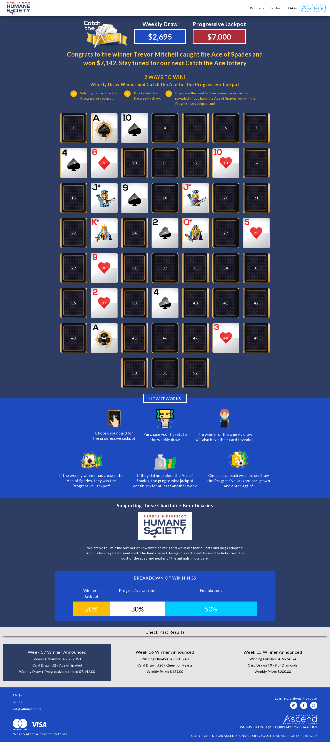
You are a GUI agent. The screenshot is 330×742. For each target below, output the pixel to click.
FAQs (292, 8)
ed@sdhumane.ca (27, 709)
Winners (257, 8)
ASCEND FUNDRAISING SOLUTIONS (252, 735)
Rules (276, 8)
